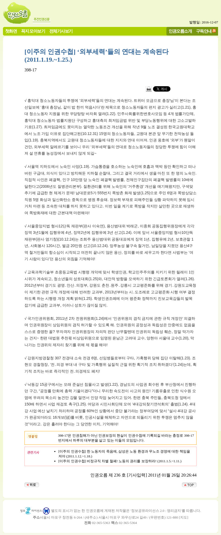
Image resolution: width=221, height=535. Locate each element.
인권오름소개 (180, 31)
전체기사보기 (60, 31)
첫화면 (11, 31)
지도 (183, 517)
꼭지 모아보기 (33, 31)
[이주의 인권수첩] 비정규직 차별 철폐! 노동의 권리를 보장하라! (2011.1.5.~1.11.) (119, 461)
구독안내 (204, 31)
